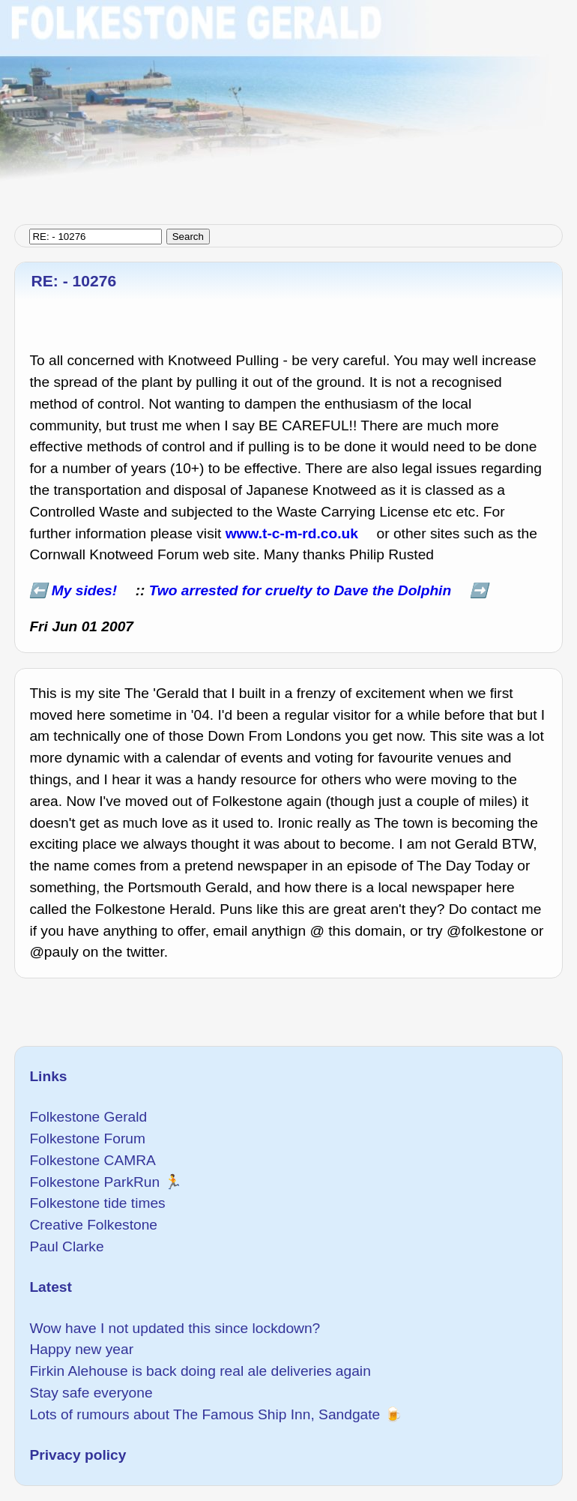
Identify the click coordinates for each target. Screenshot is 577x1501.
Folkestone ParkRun (94, 1182)
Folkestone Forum (87, 1138)
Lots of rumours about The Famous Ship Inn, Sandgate (204, 1414)
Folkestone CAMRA (92, 1160)
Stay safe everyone (90, 1393)
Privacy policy (77, 1455)
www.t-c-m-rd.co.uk (292, 533)
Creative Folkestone (93, 1225)
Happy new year (81, 1349)
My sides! (84, 590)
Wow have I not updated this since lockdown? (174, 1328)
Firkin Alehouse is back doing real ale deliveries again (199, 1371)
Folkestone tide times (97, 1203)
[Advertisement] (288, 105)
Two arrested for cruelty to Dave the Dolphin (300, 590)
